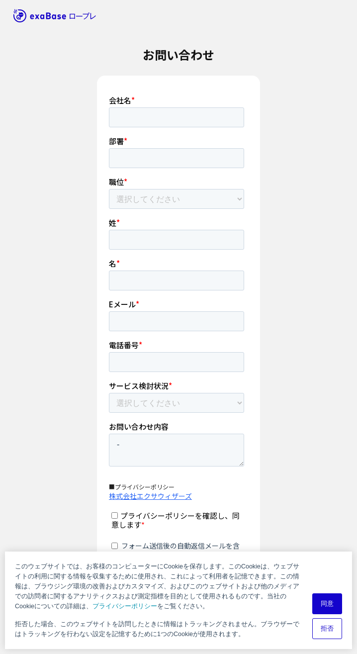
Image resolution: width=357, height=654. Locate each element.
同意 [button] (327, 603)
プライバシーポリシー (124, 606)
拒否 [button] (327, 628)
